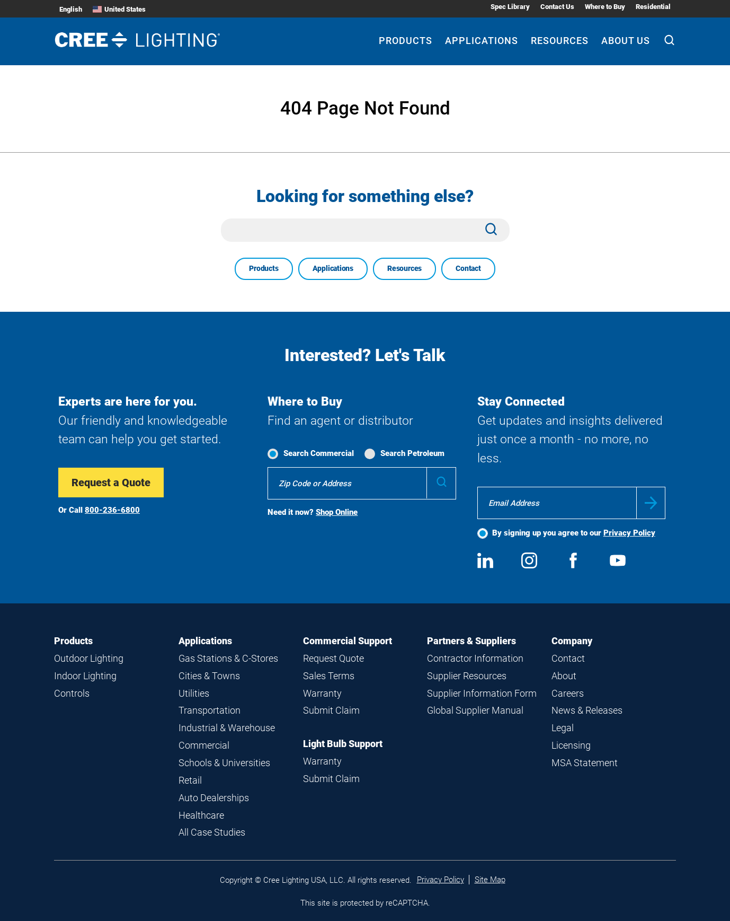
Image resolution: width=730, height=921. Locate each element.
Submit (650, 503)
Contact (468, 268)
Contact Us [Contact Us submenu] (557, 7)
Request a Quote (111, 482)
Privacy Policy (629, 533)
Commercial (204, 745)
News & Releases (586, 710)
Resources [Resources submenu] (560, 40)
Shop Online (337, 512)
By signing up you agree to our (573, 533)
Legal (562, 727)
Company (571, 640)
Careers (567, 693)
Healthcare (201, 815)
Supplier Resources (466, 675)
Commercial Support (347, 640)
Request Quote (333, 658)
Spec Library (510, 7)
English (70, 9)
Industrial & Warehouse (227, 727)
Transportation (210, 710)
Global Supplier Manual (475, 710)
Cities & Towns (209, 675)
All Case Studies (212, 832)
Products (263, 268)
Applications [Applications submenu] (481, 40)
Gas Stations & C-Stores (228, 658)
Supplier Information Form (482, 693)
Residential (653, 7)
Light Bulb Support (342, 743)
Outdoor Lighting (88, 658)
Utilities (194, 693)
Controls (72, 693)
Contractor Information (475, 658)
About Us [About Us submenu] (625, 40)
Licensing (571, 745)
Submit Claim (331, 710)
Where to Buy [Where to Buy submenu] (605, 7)
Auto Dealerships (214, 797)
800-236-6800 (112, 510)
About (563, 675)
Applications (333, 268)
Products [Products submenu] (405, 40)
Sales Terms (328, 675)
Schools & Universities (224, 762)
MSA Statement (584, 762)
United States (119, 9)
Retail (190, 780)
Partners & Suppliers (471, 640)
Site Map (490, 879)
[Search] (669, 41)
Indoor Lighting (85, 675)
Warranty (322, 693)
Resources (404, 268)
